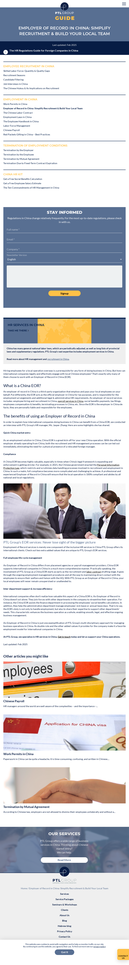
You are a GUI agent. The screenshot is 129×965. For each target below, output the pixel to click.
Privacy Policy (64, 931)
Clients (64, 909)
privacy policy (99, 946)
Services (64, 893)
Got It (64, 952)
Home (24, 888)
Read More (64, 859)
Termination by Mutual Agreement (26, 807)
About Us (64, 915)
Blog (64, 920)
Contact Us (64, 936)
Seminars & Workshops (64, 904)
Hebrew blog (64, 926)
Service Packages (65, 899)
